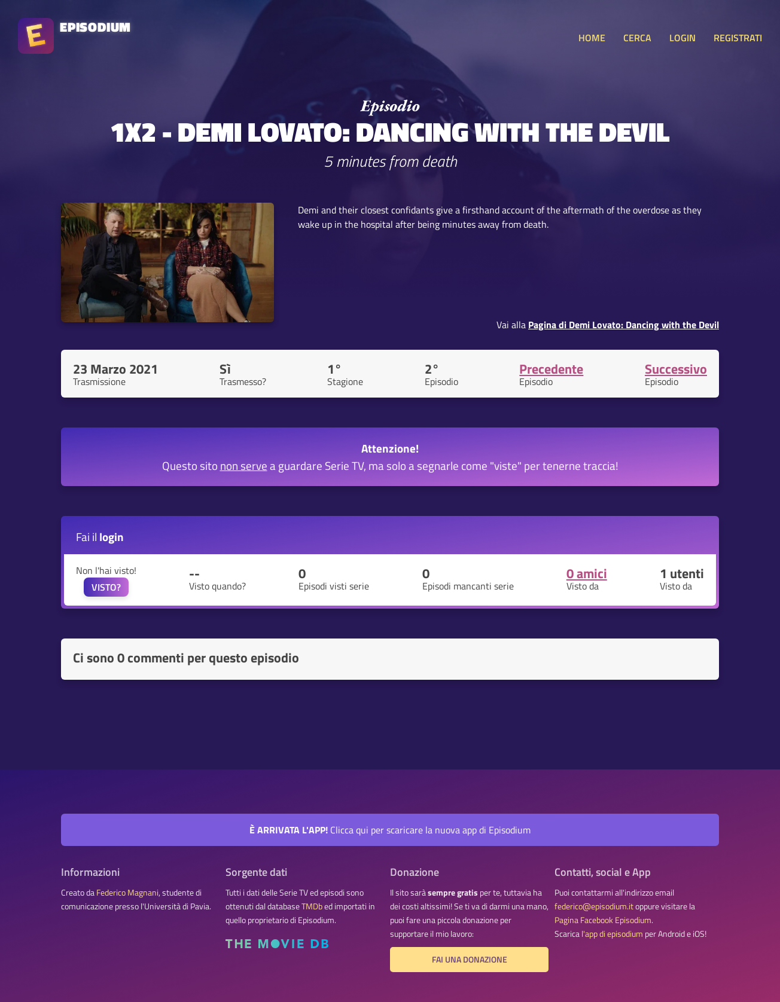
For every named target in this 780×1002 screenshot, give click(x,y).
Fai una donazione (469, 959)
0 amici (586, 573)
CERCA (637, 37)
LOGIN (682, 37)
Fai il (100, 536)
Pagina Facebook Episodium (602, 920)
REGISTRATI (738, 37)
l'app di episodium (612, 933)
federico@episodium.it (593, 906)
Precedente (551, 369)
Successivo (676, 369)
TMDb (311, 906)
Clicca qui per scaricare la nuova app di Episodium (390, 830)
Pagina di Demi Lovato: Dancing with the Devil (623, 324)
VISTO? (106, 587)
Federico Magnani (127, 892)
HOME (591, 37)
